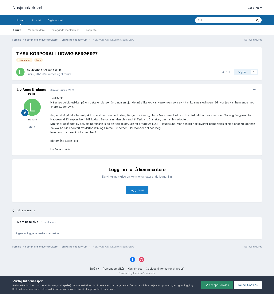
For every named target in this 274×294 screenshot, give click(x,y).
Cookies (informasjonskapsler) (165, 268)
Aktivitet (36, 20)
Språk (94, 268)
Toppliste (91, 29)
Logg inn (255, 7)
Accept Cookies (217, 285)
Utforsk (20, 22)
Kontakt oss (135, 268)
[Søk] (214, 20)
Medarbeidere (36, 29)
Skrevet (62, 89)
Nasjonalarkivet (27, 7)
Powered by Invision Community (137, 273)
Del (226, 72)
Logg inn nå (137, 190)
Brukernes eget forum (57, 74)
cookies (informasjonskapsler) (53, 285)
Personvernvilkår (113, 268)
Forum (17, 29)
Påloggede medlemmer (65, 29)
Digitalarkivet (55, 20)
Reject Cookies (248, 285)
